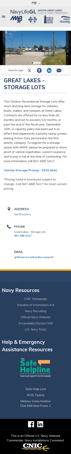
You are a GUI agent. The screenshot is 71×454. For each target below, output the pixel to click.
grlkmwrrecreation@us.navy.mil (33, 257)
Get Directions (22, 214)
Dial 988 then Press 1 (35, 406)
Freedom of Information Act (35, 305)
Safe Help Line (35, 389)
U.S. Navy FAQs (35, 329)
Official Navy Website (36, 317)
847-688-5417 (23, 235)
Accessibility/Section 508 (35, 323)
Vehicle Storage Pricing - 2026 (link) (30, 170)
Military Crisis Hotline (35, 401)
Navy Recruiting (35, 311)
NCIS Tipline (35, 395)
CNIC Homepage (35, 299)
